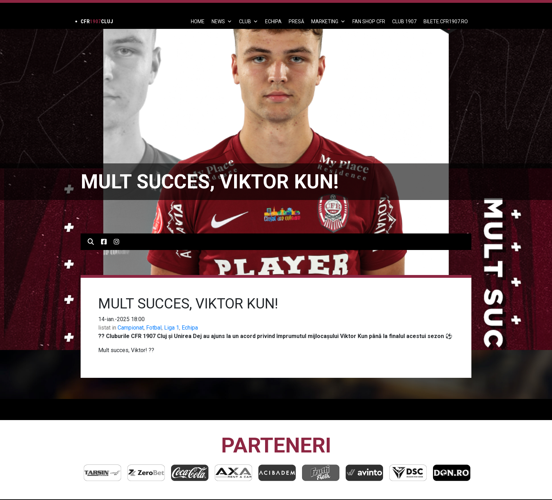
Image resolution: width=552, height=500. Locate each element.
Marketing (328, 21)
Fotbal (154, 327)
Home (198, 21)
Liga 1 (171, 327)
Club (248, 21)
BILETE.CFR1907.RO (446, 21)
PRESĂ (296, 21)
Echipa (190, 327)
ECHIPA (273, 21)
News (222, 21)
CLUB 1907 (404, 21)
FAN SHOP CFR (368, 21)
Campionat (131, 327)
